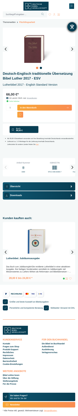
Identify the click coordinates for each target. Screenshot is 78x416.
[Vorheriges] (5, 49)
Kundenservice (12, 339)
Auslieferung (48, 349)
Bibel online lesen (11, 375)
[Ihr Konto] (54, 14)
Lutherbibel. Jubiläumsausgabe (23, 258)
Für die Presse (9, 384)
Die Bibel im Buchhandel (53, 344)
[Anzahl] (11, 107)
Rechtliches (8, 352)
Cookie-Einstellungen (13, 364)
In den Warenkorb (44, 107)
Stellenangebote (10, 381)
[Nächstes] (72, 49)
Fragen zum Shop (11, 346)
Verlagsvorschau (49, 352)
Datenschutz (8, 358)
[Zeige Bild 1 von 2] (37, 68)
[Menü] (71, 6)
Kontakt (6, 344)
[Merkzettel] (49, 14)
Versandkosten (32, 98)
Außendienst (48, 346)
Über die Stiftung (11, 378)
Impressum (8, 355)
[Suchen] (42, 14)
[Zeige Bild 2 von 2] (41, 68)
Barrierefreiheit (10, 361)
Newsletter (11, 404)
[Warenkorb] (58, 14)
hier (37, 144)
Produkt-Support (10, 349)
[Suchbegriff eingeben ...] (20, 14)
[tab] (39, 186)
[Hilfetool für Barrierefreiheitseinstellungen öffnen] (72, 26)
